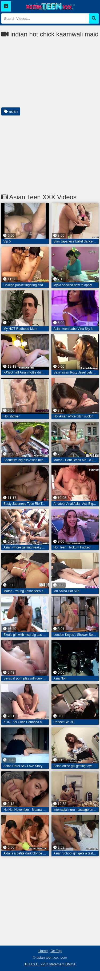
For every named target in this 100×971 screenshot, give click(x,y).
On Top (56, 951)
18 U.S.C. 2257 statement (45, 964)
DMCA (70, 964)
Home (43, 951)
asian (11, 111)
